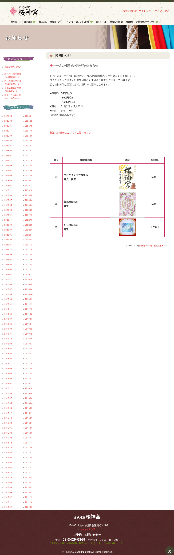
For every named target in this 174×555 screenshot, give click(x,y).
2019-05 (8, 324)
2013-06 (8, 487)
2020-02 (29, 299)
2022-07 (8, 230)
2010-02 (8, 507)
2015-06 (8, 428)
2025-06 (29, 140)
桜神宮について (147, 22)
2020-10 (29, 279)
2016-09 (8, 393)
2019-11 (8, 309)
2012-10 (29, 502)
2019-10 (29, 309)
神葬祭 (129, 22)
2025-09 (8, 136)
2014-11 (29, 443)
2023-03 (8, 210)
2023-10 (29, 190)
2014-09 (29, 447)
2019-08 (29, 314)
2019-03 (8, 329)
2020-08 (29, 284)
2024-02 (29, 180)
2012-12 (29, 497)
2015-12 (8, 413)
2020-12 (29, 274)
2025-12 (29, 126)
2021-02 (29, 269)
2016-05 (8, 403)
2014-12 (8, 443)
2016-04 (29, 403)
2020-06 (29, 289)
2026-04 (29, 116)
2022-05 (8, 235)
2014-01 (29, 467)
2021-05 (8, 264)
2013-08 (8, 482)
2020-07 (8, 289)
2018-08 (8, 344)
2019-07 (8, 319)
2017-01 (8, 383)
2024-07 (8, 170)
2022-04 (29, 235)
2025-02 (29, 150)
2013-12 (8, 472)
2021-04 (29, 264)
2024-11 (8, 160)
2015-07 (29, 423)
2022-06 (29, 230)
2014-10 (8, 447)
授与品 (43, 22)
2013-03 (29, 492)
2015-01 (29, 438)
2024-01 (8, 185)
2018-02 (8, 358)
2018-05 (29, 348)
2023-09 (8, 195)
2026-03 (8, 121)
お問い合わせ (129, 10)
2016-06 (29, 398)
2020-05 (8, 294)
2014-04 (8, 462)
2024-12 (29, 155)
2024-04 (29, 175)
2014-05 (29, 457)
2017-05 (29, 373)
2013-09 (29, 477)
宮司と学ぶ (116, 22)
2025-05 (8, 146)
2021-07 (8, 259)
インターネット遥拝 (79, 22)
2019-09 (8, 314)
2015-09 (29, 418)
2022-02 (29, 240)
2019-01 (8, 334)
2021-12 (29, 245)
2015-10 (8, 418)
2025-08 (29, 136)
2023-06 (29, 200)
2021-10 (29, 249)
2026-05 (8, 116)
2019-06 (29, 319)
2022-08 (29, 225)
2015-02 (8, 438)
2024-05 (8, 175)
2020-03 (8, 299)
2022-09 (8, 225)
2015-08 (8, 423)
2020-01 (8, 304)
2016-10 (29, 388)
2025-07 (8, 140)
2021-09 (8, 254)
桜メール (101, 22)
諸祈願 (29, 22)
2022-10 (29, 220)
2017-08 (29, 368)
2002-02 (29, 507)
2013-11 (29, 472)
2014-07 (29, 452)
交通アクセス (162, 10)
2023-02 (29, 210)
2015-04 (8, 433)
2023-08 (29, 195)
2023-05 (8, 205)
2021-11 (8, 249)
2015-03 (29, 433)
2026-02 (29, 121)
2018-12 (29, 334)
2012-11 (8, 502)
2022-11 (8, 220)
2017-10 (29, 363)
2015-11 (29, 413)
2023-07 (8, 200)
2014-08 (8, 452)
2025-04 (29, 146)
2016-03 (8, 408)
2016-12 (29, 383)
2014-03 (29, 462)
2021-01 (8, 274)
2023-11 (8, 190)
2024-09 (8, 165)
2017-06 (8, 373)
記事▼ (160, 245)
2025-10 (29, 131)
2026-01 (8, 126)
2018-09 (29, 339)
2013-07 (29, 482)
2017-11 (8, 363)
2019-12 (29, 304)
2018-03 (29, 353)
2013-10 (8, 477)
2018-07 (29, 344)
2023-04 (29, 205)
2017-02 (29, 378)
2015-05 (29, 428)
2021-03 (8, 269)
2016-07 (8, 398)
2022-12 (29, 215)
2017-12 (29, 358)
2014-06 (8, 457)
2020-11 (8, 279)
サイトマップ (146, 10)
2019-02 (29, 329)
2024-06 (29, 170)
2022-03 (8, 240)
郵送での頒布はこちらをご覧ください (70, 132)
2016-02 (29, 408)
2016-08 (29, 393)
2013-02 (8, 497)
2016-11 (8, 388)
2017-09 (8, 368)
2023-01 (8, 215)
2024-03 (8, 180)
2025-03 (8, 150)
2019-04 (29, 324)
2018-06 (8, 348)
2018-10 (8, 339)
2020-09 (8, 284)
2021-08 (29, 254)
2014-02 (8, 467)
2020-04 (29, 294)
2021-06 (29, 259)
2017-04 (8, 378)
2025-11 (8, 131)
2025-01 (8, 155)
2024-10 (29, 160)
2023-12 (29, 185)
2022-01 (8, 245)
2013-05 (29, 487)
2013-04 (8, 492)
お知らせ (15, 22)
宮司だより (56, 22)
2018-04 (8, 353)
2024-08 (29, 165)
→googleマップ (87, 529)
